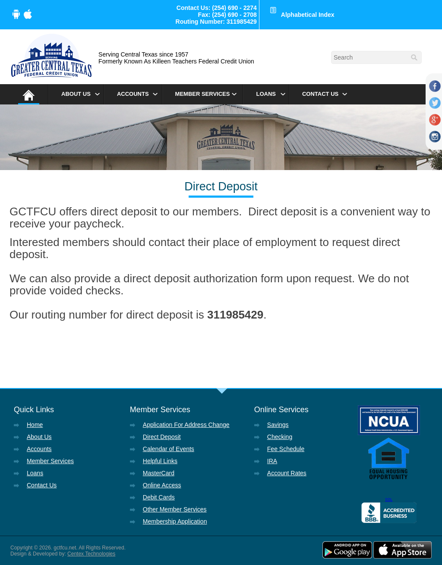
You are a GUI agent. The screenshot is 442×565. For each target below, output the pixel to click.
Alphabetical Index (308, 14)
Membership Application (175, 521)
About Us (76, 94)
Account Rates (286, 473)
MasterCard (158, 473)
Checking (279, 436)
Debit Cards (159, 497)
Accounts (133, 94)
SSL (388, 499)
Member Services (202, 94)
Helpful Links (160, 461)
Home (35, 424)
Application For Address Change (186, 424)
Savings (278, 424)
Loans (266, 94)
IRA (272, 461)
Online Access (162, 485)
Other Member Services (175, 509)
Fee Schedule (285, 448)
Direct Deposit (162, 436)
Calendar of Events (168, 448)
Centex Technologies (91, 554)
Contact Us (320, 94)
